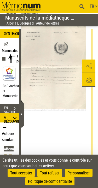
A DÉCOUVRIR (11, 117)
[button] (88, 66)
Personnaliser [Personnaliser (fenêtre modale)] (78, 173)
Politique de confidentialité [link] (50, 181)
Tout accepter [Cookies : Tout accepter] (21, 173)
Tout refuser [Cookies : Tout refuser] (50, 173)
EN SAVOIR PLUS (11, 109)
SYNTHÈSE (11, 33)
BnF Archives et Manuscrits (12, 90)
